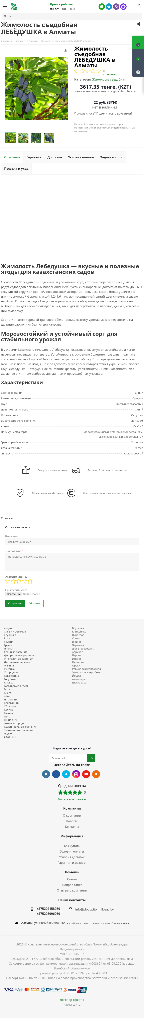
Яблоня (8, 641)
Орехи (76, 665)
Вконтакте (46, 774)
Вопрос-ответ (72, 885)
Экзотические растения (18, 730)
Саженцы (10, 737)
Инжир (76, 658)
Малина (9, 665)
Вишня (76, 641)
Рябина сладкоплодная (86, 669)
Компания (72, 808)
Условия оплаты (72, 851)
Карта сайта (72, 1004)
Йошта (76, 675)
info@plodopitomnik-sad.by (94, 909)
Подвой (8, 733)
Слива (76, 638)
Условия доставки (72, 857)
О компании (72, 815)
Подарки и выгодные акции (52, 470)
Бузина (8, 713)
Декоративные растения (19, 655)
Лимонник (10, 699)
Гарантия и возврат (72, 863)
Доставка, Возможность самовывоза (107, 470)
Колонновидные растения (20, 726)
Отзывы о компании (72, 890)
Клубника (10, 635)
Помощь (72, 872)
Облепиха (10, 706)
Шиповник (10, 720)
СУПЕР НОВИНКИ (15, 631)
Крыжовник (11, 675)
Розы (7, 638)
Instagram (76, 774)
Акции (8, 628)
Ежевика (9, 669)
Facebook (56, 774)
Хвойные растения (15, 652)
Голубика (10, 679)
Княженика (79, 631)
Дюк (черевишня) (83, 648)
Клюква (8, 682)
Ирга (7, 716)
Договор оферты (72, 1000)
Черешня (78, 645)
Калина (8, 709)
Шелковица (79, 682)
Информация (72, 836)
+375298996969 (48, 913)
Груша (8, 645)
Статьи (72, 879)
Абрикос (77, 652)
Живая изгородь (14, 723)
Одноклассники (96, 774)
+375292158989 (48, 908)
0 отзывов (109, 72)
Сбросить (35, 603)
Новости (72, 821)
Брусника (78, 628)
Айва (7, 696)
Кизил (7, 692)
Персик (76, 655)
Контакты (72, 827)
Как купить (72, 846)
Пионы (8, 648)
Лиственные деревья (17, 662)
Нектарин (78, 662)
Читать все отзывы (72, 799)
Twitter (66, 774)
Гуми (7, 689)
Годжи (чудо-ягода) (16, 686)
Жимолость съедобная (109, 79)
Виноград (78, 635)
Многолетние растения (18, 658)
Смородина (11, 672)
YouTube (86, 774)
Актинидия (79, 679)
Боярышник (11, 703)
